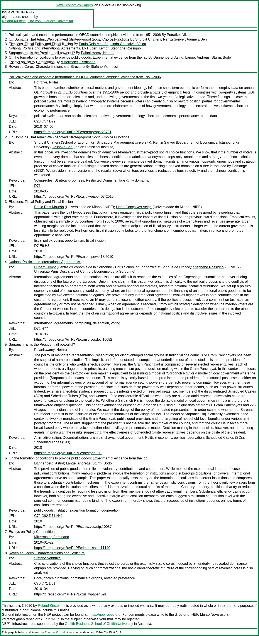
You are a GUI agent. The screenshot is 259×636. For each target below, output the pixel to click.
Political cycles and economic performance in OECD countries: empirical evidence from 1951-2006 (85, 35)
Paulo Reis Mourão (93, 44)
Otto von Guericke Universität (50, 21)
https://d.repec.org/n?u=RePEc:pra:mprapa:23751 (72, 132)
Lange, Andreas (197, 57)
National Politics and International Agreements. (45, 48)
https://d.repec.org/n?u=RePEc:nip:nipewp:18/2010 (73, 256)
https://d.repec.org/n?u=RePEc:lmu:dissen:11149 (72, 548)
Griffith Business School (83, 624)
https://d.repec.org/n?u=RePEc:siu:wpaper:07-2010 (73, 196)
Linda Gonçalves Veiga (128, 44)
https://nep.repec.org (104, 614)
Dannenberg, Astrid (168, 57)
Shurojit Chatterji (148, 39)
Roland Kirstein (14, 21)
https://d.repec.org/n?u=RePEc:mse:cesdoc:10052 (73, 339)
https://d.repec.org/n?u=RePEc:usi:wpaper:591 (70, 594)
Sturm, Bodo (221, 57)
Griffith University (120, 624)
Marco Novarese (212, 614)
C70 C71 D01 (44, 583)
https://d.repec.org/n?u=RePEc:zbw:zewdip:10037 (73, 527)
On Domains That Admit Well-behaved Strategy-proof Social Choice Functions (69, 39)
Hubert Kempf (97, 48)
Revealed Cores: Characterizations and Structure (47, 66)
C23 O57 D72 (45, 121)
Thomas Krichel (55, 632)
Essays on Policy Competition (32, 62)
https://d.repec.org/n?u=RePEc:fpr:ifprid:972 (68, 453)
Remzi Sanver (174, 39)
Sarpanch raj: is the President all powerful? (42, 53)
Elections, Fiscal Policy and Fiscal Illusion (41, 44)
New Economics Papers (74, 5)
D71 (37, 186)
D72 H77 (41, 328)
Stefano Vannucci (104, 66)
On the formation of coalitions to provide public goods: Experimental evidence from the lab (78, 57)
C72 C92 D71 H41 (48, 516)
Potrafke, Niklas (179, 35)
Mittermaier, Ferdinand (78, 62)
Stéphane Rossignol (126, 48)
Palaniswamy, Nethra (97, 53)
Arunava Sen (197, 39)
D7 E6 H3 (41, 246)
